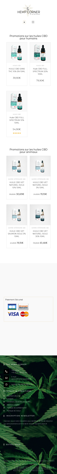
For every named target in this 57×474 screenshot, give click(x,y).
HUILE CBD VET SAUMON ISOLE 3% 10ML (17, 234)
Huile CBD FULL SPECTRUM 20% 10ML (40, 71)
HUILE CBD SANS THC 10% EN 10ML (17, 70)
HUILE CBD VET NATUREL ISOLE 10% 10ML (16, 185)
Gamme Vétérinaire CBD (16, 179)
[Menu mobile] (33, 22)
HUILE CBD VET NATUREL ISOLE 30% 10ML (40, 234)
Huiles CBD (17, 65)
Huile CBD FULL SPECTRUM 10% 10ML (16, 120)
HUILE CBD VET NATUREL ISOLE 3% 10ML (40, 185)
